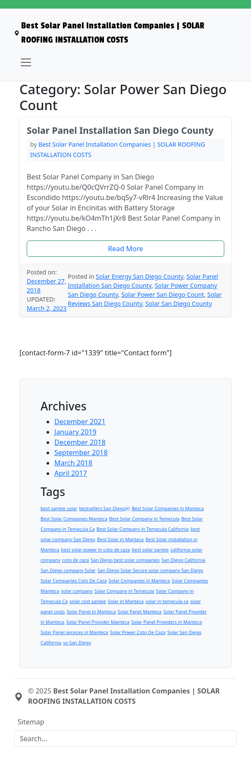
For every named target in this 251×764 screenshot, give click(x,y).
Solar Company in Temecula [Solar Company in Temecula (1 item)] (124, 591)
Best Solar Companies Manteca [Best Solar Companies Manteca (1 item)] (74, 519)
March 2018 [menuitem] (73, 463)
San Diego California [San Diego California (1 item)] (183, 560)
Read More (125, 248)
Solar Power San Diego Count (162, 294)
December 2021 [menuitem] (80, 421)
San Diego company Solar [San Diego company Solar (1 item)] (68, 570)
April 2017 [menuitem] (70, 473)
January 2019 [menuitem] (75, 432)
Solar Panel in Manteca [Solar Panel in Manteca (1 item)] (91, 612)
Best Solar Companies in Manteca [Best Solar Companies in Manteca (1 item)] (168, 508)
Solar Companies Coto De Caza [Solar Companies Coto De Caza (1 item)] (74, 581)
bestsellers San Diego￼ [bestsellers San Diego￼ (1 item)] (104, 508)
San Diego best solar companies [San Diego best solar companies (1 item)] (125, 560)
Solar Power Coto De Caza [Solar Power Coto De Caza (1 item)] (138, 632)
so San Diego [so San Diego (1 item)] (77, 643)
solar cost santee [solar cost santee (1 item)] (87, 601)
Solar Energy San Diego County (139, 276)
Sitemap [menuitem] (31, 722)
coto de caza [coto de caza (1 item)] (75, 560)
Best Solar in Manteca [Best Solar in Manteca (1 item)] (120, 539)
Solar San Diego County (178, 303)
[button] (125, 248)
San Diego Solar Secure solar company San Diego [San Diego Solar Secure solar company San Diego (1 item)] (150, 570)
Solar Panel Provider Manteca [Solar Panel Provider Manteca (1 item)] (97, 622)
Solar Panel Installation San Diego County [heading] (120, 130)
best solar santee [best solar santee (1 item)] (150, 550)
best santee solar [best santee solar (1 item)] (59, 508)
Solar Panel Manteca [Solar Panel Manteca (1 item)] (140, 612)
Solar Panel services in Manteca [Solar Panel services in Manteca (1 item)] (74, 632)
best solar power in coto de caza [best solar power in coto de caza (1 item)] (95, 550)
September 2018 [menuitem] (81, 452)
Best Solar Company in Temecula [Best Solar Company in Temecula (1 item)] (144, 519)
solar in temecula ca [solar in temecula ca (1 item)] (166, 601)
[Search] (125, 738)
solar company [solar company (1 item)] (77, 591)
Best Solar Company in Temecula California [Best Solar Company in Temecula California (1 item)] (143, 529)
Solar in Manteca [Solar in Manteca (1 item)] (126, 601)
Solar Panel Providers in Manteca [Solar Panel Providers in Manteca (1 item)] (166, 622)
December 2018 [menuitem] (80, 442)
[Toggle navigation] (26, 62)
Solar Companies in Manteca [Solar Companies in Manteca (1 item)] (139, 581)
